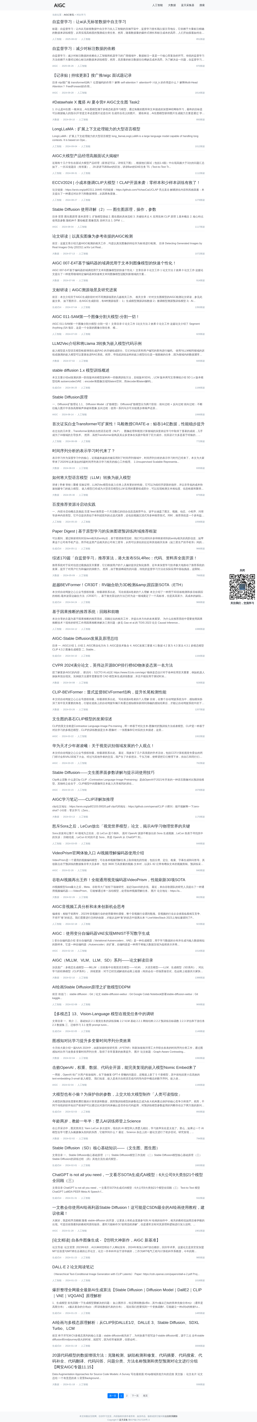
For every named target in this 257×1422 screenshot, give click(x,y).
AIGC (55, 66)
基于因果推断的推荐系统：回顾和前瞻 (85, 611)
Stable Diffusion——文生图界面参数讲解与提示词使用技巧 (103, 772)
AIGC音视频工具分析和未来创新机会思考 (88, 906)
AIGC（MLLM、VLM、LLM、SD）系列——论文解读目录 (102, 960)
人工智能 (157, 5)
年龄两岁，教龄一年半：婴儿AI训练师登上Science (96, 1121)
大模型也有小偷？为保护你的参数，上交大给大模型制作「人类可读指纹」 (117, 1094)
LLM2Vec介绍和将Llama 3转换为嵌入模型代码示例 (97, 343)
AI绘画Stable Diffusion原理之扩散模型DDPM (91, 987)
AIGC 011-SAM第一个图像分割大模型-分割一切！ (96, 316)
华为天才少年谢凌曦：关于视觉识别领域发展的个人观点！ (103, 745)
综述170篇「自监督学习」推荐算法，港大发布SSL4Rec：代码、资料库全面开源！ (124, 558)
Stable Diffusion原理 (70, 397)
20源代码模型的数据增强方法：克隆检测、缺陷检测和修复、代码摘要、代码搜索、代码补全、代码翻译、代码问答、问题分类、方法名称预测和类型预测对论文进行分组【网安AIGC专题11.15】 (127, 1361)
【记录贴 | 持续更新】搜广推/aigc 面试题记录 (92, 75)
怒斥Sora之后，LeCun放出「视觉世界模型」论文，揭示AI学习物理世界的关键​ (121, 826)
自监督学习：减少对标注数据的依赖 (83, 48)
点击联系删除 (171, 1416)
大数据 (172, 5)
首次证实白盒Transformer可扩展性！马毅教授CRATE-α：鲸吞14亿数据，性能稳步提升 (128, 424)
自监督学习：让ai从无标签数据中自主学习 (89, 21)
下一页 (135, 1395)
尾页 (145, 1395)
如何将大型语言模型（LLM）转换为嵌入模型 (91, 477)
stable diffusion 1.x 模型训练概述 (80, 370)
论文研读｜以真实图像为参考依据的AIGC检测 (92, 236)
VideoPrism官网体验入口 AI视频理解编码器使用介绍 (98, 853)
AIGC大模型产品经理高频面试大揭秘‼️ (85, 156)
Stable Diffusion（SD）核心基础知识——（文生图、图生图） (106, 1148)
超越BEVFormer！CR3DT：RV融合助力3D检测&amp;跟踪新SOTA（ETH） (118, 585)
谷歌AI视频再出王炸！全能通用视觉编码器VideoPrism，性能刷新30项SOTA (118, 880)
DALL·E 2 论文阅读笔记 (73, 1267)
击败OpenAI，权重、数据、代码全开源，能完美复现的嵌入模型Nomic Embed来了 (124, 1067)
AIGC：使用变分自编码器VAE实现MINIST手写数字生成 (101, 933)
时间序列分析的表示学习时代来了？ (83, 450)
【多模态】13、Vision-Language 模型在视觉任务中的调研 (103, 1014)
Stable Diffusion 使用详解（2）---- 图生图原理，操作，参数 (104, 209)
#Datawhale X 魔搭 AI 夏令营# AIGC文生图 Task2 (95, 102)
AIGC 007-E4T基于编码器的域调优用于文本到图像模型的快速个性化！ (114, 263)
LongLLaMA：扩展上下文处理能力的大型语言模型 (96, 129)
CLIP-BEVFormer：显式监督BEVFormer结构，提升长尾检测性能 (109, 692)
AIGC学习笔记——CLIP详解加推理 (83, 799)
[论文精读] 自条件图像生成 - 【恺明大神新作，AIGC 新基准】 (106, 1240)
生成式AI (56, 307)
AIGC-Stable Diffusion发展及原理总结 (85, 638)
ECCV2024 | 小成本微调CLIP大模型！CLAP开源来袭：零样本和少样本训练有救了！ (126, 182)
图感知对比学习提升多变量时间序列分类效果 (91, 1040)
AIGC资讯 (69, 14)
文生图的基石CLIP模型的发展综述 (82, 719)
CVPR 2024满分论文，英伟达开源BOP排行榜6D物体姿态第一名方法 (112, 665)
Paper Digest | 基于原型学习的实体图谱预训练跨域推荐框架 (104, 531)
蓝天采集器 (187, 5)
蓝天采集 (123, 1420)
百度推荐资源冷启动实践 (74, 504)
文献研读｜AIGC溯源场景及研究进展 (84, 290)
